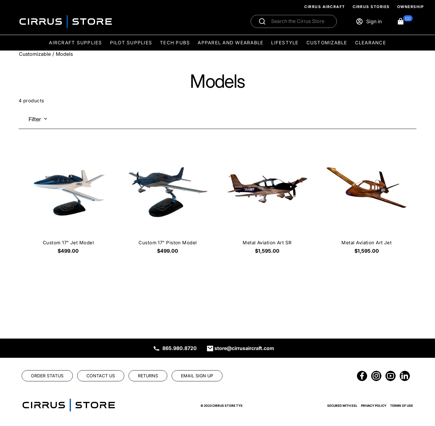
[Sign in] (368, 21)
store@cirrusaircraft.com (244, 348)
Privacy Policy (373, 405)
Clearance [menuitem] (370, 42)
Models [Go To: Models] (64, 54)
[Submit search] (262, 21)
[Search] (300, 21)
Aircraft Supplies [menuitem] (75, 42)
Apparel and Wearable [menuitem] (230, 42)
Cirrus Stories (371, 6)
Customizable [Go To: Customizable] (35, 54)
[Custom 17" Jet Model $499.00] (68, 201)
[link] (47, 375)
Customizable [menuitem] (326, 42)
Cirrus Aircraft (324, 6)
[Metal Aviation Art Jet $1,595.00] (366, 201)
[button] (405, 21)
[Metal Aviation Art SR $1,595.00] (267, 201)
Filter (35, 119)
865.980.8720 (179, 348)
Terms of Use (401, 405)
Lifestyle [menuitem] (284, 42)
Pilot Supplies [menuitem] (131, 42)
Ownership (410, 6)
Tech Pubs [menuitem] (175, 42)
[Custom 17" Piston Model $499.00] (168, 201)
